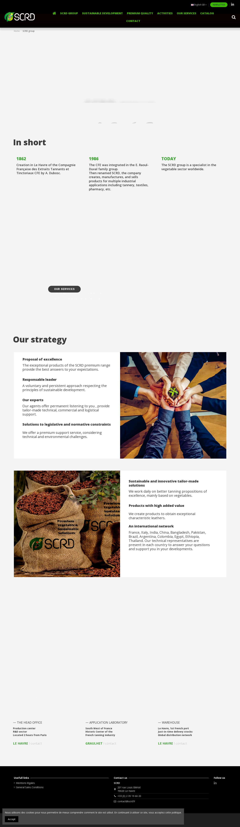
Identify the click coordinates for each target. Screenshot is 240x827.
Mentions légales (25, 783)
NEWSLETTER (219, 4)
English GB (199, 4)
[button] (165, 13)
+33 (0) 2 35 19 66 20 (129, 796)
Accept (11, 819)
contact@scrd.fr (126, 801)
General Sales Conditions (30, 787)
